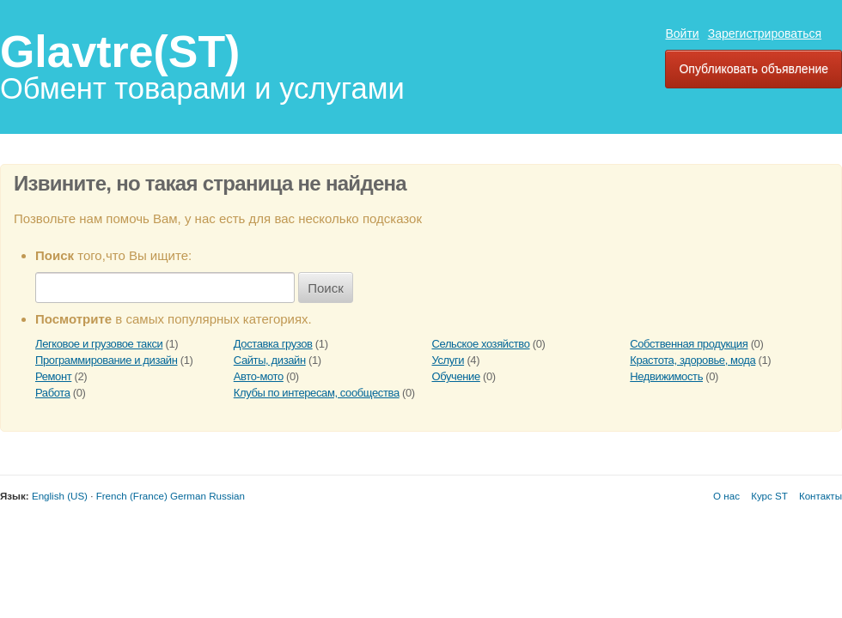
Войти (682, 33)
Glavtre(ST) (120, 51)
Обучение (456, 376)
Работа (52, 392)
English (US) (60, 495)
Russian (227, 495)
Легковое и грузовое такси (98, 343)
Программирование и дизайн (106, 360)
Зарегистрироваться (764, 33)
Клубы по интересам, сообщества (317, 392)
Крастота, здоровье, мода (692, 360)
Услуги (448, 360)
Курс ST (769, 495)
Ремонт (53, 376)
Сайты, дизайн (270, 360)
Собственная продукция (688, 343)
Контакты (820, 495)
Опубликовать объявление (753, 69)
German (188, 495)
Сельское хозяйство (481, 343)
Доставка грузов (273, 343)
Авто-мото (259, 376)
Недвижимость (666, 376)
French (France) (132, 495)
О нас (726, 495)
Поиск (326, 288)
